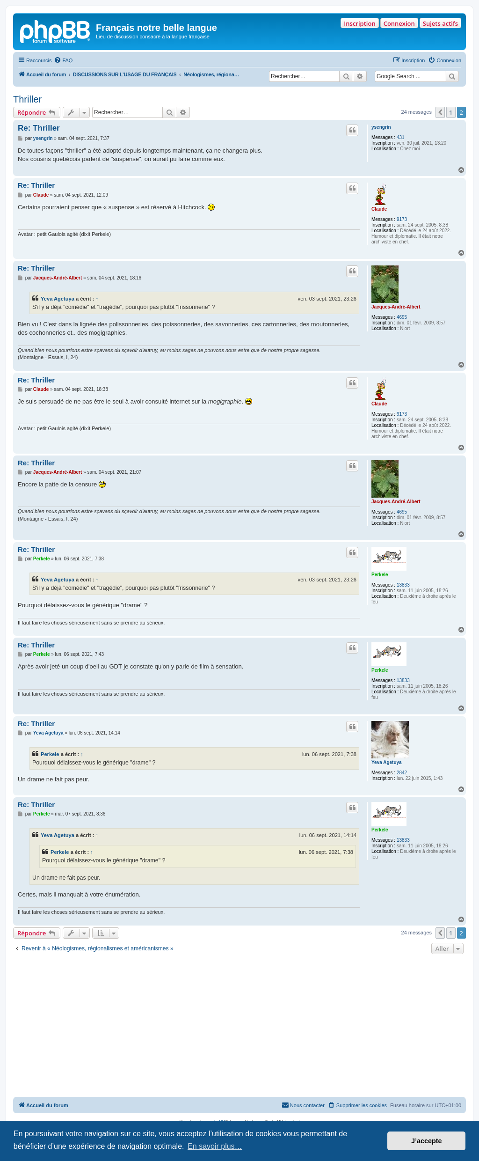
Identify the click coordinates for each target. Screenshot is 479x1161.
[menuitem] (63, 60)
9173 (402, 219)
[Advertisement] (239, 1026)
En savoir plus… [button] (215, 1146)
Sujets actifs (440, 23)
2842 (402, 772)
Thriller (27, 99)
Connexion (399, 23)
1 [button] (450, 112)
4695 (402, 317)
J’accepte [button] (426, 1141)
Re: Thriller (39, 128)
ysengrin (381, 127)
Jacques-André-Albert (395, 306)
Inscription (359, 23)
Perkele (379, 574)
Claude (379, 209)
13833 (403, 585)
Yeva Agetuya (57, 298)
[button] (440, 112)
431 (401, 137)
